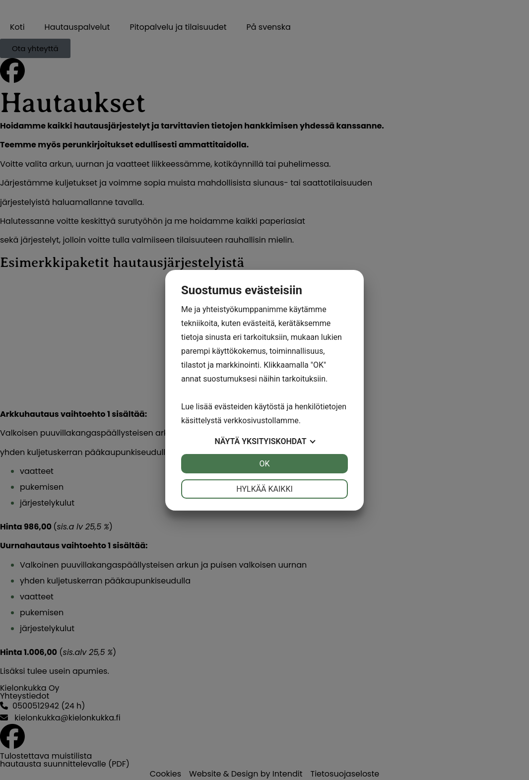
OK (264, 463)
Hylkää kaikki (264, 489)
